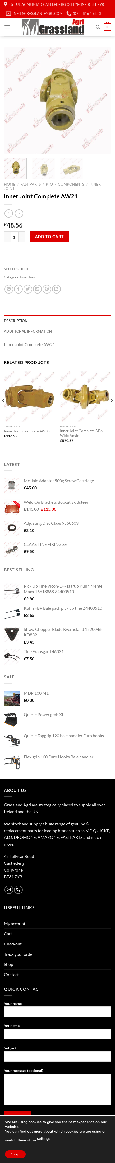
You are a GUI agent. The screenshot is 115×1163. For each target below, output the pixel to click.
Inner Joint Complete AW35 (27, 431)
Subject (57, 1056)
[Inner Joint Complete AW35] (29, 396)
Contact (11, 974)
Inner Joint (28, 277)
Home (9, 184)
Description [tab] (15, 321)
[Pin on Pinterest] (47, 289)
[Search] (98, 27)
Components (71, 184)
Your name (57, 1011)
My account (14, 923)
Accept (15, 1154)
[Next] (111, 411)
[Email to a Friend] (37, 289)
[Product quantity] (14, 236)
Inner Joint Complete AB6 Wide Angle (81, 433)
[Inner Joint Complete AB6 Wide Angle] (85, 396)
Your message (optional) (57, 1088)
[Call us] (18, 890)
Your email (57, 1033)
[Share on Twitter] (28, 289)
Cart (8, 933)
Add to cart (49, 236)
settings (43, 1138)
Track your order (19, 954)
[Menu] (7, 27)
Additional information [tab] (28, 331)
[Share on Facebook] (18, 289)
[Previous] (3, 411)
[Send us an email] (8, 890)
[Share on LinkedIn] (56, 289)
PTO (49, 184)
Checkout (13, 943)
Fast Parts (30, 184)
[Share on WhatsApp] (8, 289)
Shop (8, 964)
